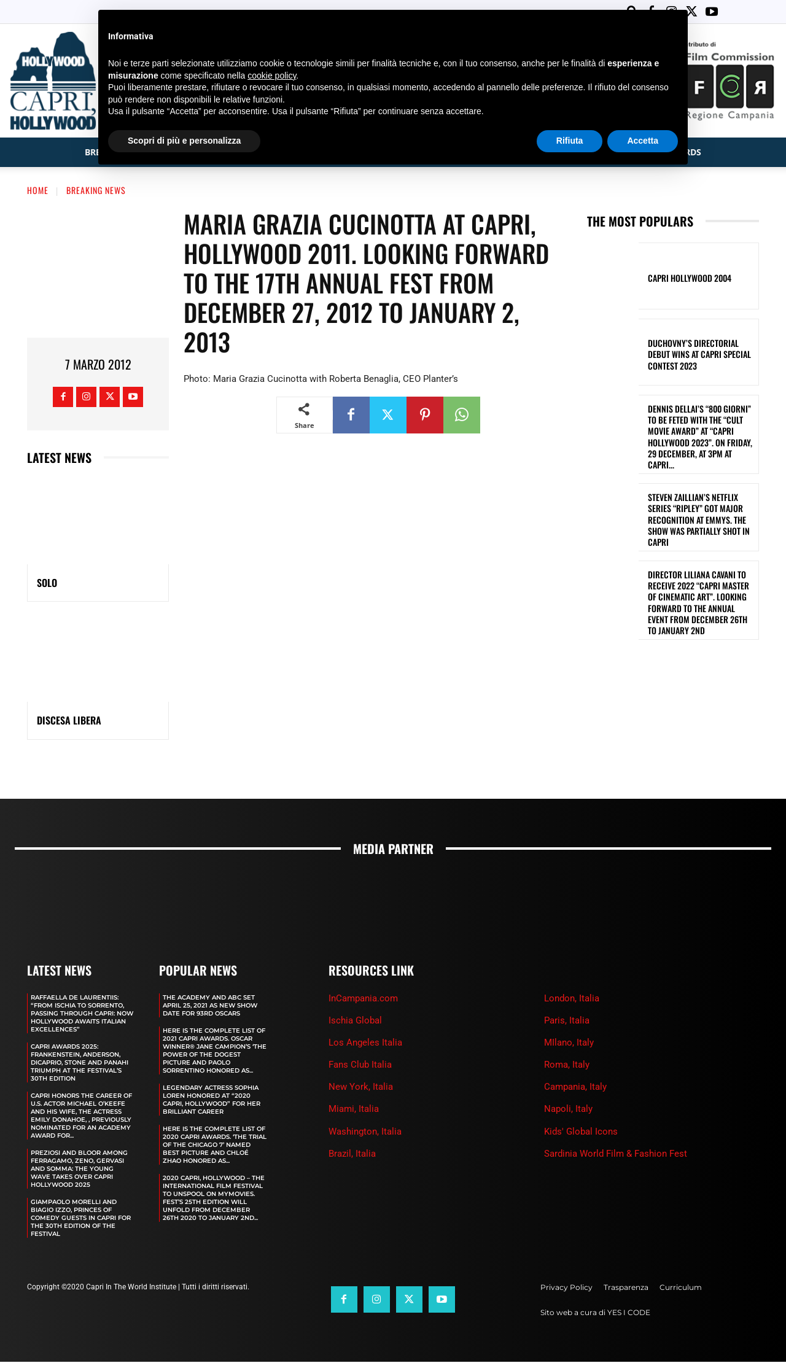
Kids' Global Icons (581, 1132)
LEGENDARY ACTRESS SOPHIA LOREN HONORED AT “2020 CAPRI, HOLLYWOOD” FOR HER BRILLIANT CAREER (211, 1101)
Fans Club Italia (360, 1065)
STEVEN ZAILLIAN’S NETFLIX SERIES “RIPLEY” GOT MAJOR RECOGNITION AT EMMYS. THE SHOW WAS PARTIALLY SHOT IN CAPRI (699, 520)
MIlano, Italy (569, 1043)
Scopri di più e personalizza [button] (184, 141)
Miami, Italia (354, 1110)
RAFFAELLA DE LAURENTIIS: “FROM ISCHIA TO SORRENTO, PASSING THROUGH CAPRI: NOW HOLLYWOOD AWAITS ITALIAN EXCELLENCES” (82, 1015)
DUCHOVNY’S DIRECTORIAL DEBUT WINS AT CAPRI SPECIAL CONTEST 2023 (699, 355)
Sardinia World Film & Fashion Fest (615, 1154)
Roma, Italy (567, 1065)
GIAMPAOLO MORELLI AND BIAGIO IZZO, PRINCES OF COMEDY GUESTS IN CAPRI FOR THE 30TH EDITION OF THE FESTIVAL (81, 1219)
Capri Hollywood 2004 (689, 279)
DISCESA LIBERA (69, 721)
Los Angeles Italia (365, 1043)
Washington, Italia (365, 1132)
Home (38, 191)
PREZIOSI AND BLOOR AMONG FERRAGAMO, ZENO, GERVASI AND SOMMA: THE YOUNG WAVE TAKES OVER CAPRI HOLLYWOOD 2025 (79, 1170)
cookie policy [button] (271, 75)
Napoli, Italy (568, 1110)
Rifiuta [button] (569, 141)
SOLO (47, 584)
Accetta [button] (642, 141)
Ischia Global (355, 1021)
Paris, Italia (567, 1021)
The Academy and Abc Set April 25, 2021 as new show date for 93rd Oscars (210, 1007)
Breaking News (96, 191)
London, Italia (571, 999)
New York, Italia (361, 1087)
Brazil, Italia (352, 1154)
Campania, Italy (575, 1087)
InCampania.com (363, 999)
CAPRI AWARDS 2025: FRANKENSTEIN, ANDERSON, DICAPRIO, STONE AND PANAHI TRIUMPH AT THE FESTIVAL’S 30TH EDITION (79, 1064)
